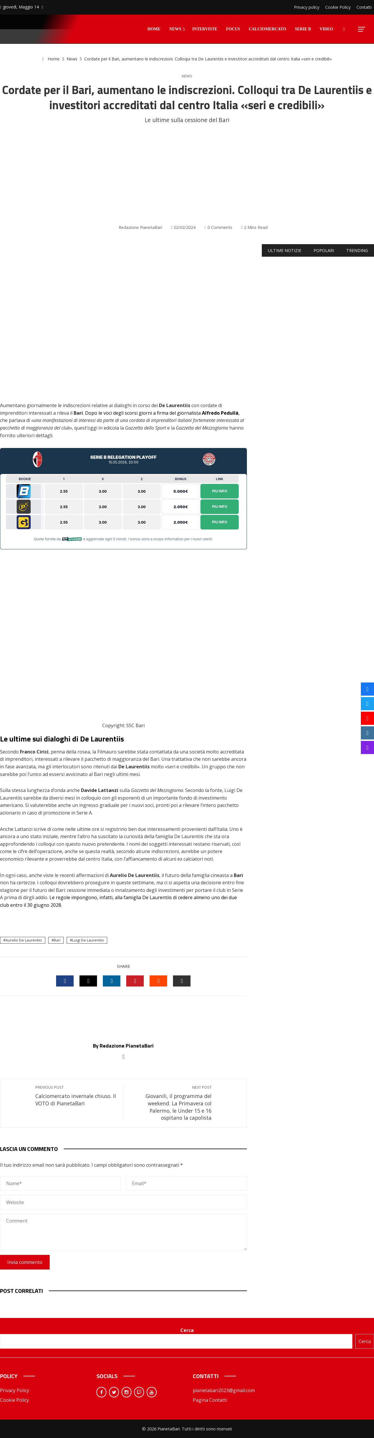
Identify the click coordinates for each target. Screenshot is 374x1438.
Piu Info (219, 491)
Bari (57, 940)
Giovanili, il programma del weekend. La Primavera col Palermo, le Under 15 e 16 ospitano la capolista (170, 1103)
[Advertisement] (187, 174)
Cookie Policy (14, 1400)
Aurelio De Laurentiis (24, 940)
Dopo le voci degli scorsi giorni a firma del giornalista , (162, 413)
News (187, 76)
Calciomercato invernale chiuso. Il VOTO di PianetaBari (76, 1096)
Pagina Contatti (210, 1400)
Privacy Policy (14, 1390)
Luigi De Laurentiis (88, 940)
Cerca (187, 1330)
